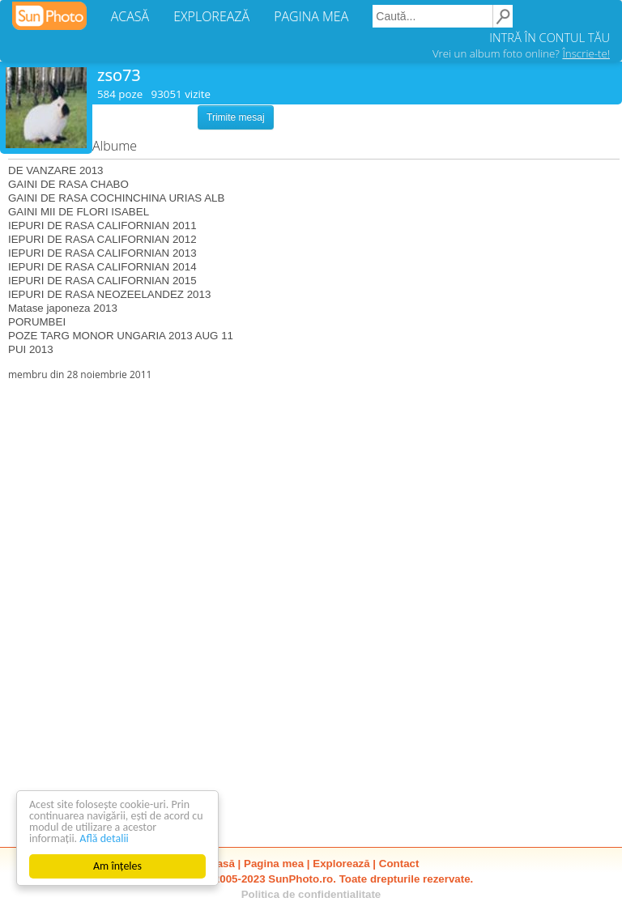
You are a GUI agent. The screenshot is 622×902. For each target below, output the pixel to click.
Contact (399, 863)
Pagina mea (274, 863)
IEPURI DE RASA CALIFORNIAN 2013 (102, 253)
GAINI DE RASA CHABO (68, 184)
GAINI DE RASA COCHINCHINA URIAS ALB (116, 198)
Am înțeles (117, 866)
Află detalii (104, 838)
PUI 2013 (30, 349)
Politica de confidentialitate (311, 894)
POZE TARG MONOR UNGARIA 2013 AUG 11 (120, 336)
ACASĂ (130, 16)
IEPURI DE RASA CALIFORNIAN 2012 (102, 239)
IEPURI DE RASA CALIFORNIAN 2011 (102, 225)
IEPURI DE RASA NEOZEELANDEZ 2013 (109, 294)
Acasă (219, 863)
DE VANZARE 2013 (56, 170)
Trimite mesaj (236, 117)
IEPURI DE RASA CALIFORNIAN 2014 (102, 267)
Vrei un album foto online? (521, 53)
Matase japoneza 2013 (62, 308)
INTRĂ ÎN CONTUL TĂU (549, 37)
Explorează (341, 863)
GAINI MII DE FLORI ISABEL (78, 212)
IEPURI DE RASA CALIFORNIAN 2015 (102, 280)
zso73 (119, 75)
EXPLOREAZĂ (211, 16)
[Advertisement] (311, 495)
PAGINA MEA (311, 16)
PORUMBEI (37, 322)
